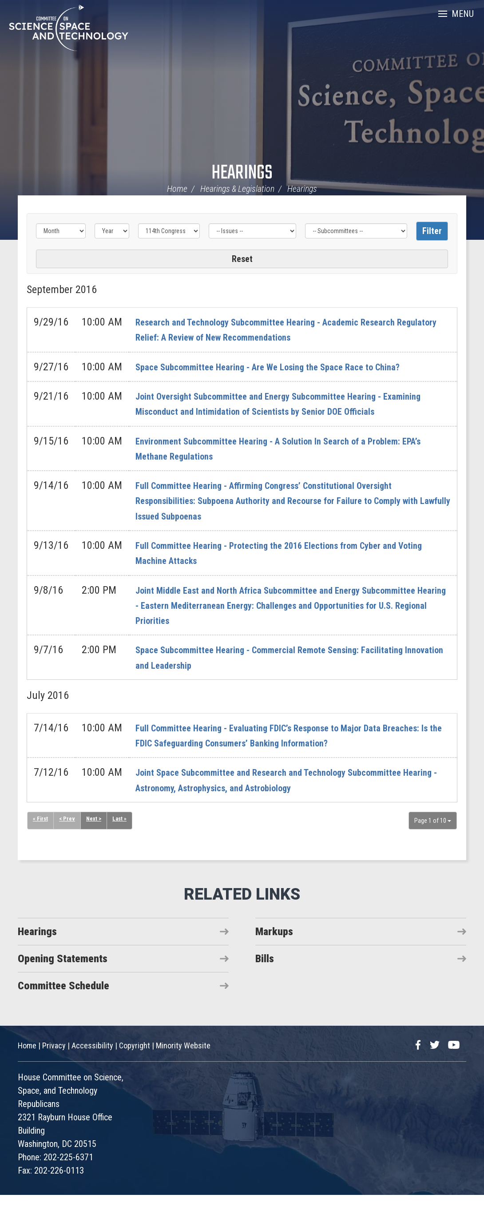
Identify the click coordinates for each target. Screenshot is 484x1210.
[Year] (112, 230)
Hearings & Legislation (237, 188)
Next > (96, 834)
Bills (264, 974)
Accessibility (92, 1060)
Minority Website (183, 1060)
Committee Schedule (63, 1001)
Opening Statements (62, 974)
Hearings (242, 173)
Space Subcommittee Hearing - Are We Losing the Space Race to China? (291, 367)
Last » (123, 834)
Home (177, 188)
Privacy (54, 1060)
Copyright (134, 1060)
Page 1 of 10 (432, 835)
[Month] (61, 230)
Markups (274, 946)
